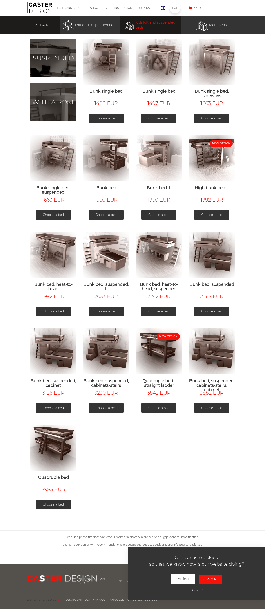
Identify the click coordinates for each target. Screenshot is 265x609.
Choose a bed (106, 118)
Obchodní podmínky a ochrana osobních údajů (104, 599)
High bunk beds (69, 7)
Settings (183, 579)
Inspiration (123, 7)
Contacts (146, 7)
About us (98, 7)
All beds (41, 25)
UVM (60, 599)
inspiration (127, 581)
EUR (175, 7)
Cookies (197, 590)
